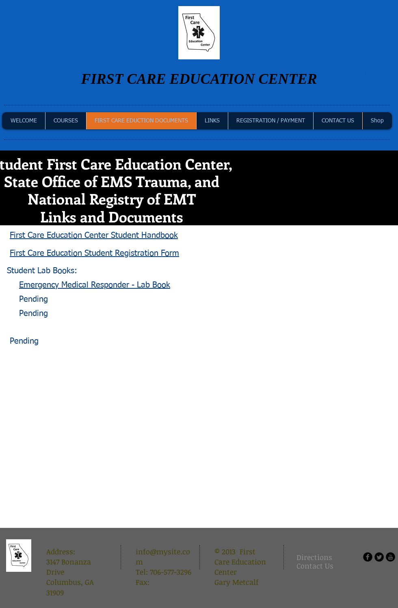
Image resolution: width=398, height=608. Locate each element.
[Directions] (316, 557)
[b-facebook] (367, 557)
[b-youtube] (390, 557)
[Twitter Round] (379, 557)
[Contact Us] (314, 566)
